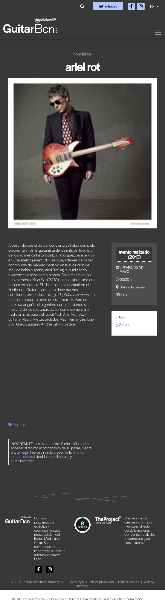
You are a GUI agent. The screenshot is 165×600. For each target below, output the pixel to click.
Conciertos (82, 53)
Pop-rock (18, 424)
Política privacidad (102, 581)
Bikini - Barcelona (132, 287)
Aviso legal (77, 581)
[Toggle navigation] (158, 32)
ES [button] (152, 6)
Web (123, 324)
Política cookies (129, 581)
